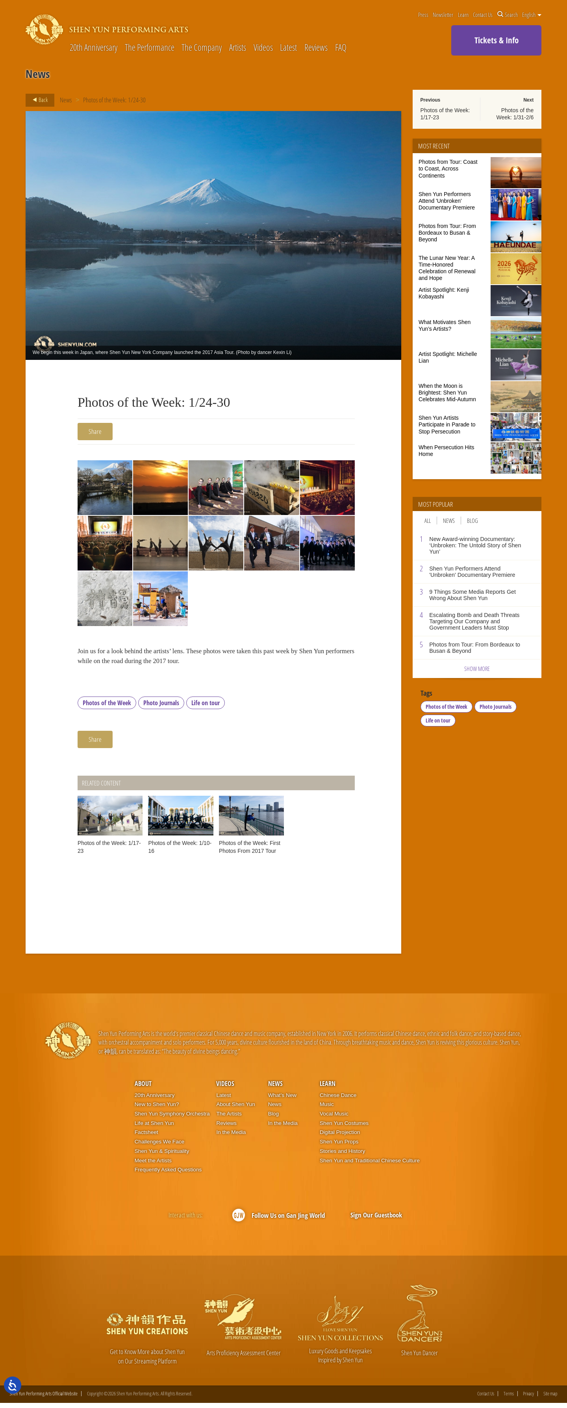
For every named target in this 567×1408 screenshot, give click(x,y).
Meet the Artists (153, 1165)
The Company (202, 47)
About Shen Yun (235, 1109)
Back (38, 100)
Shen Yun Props (339, 1146)
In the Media (231, 1137)
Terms (509, 1398)
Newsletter (443, 14)
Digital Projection (340, 1137)
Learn (463, 14)
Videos (263, 47)
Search (507, 14)
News (66, 99)
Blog (472, 520)
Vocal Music (334, 1118)
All (427, 520)
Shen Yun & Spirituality (162, 1155)
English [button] (531, 14)
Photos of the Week (107, 707)
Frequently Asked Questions (168, 1174)
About (143, 1088)
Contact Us (483, 14)
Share (95, 431)
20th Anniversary (93, 47)
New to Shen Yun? (157, 1109)
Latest (288, 47)
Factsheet (146, 1137)
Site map (550, 1398)
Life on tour (205, 707)
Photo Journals (161, 707)
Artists (237, 47)
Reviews (316, 47)
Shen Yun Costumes (344, 1127)
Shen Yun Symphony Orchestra (172, 1118)
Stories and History (342, 1155)
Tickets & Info (496, 40)
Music (327, 1109)
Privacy (528, 1398)
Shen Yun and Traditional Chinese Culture (370, 1165)
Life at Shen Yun (154, 1127)
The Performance (149, 47)
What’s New (282, 1099)
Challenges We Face (159, 1146)
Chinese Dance (338, 1099)
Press (423, 14)
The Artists (228, 1118)
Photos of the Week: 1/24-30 (114, 99)
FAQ (340, 47)
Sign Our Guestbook (376, 1219)
